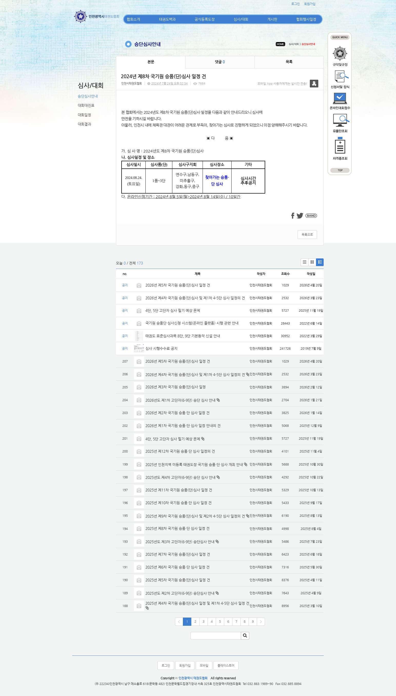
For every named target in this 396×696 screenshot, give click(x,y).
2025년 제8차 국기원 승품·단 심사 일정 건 (177, 528)
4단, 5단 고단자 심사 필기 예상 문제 (172, 310)
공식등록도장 (205, 19)
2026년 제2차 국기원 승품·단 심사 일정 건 (177, 413)
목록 (289, 62)
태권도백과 (167, 19)
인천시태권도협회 (131, 83)
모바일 (204, 665)
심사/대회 (241, 19)
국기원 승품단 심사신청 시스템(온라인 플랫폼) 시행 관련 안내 (192, 323)
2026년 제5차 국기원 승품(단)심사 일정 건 (177, 285)
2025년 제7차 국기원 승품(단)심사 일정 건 (177, 554)
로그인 (295, 4)
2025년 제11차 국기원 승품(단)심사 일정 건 (178, 490)
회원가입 (309, 4)
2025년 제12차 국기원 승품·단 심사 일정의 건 (180, 451)
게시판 (272, 19)
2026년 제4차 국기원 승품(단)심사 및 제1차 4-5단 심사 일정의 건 (195, 298)
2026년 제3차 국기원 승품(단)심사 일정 (176, 387)
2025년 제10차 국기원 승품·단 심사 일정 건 (178, 503)
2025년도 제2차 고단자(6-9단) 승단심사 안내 (179, 593)
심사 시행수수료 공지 (161, 348)
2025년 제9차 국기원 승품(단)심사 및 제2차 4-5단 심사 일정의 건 (195, 516)
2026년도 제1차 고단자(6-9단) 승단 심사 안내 (180, 400)
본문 (150, 62)
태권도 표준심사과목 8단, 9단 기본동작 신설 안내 (182, 336)
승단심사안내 (88, 96)
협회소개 (133, 19)
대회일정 (84, 115)
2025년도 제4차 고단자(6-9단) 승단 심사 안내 (180, 477)
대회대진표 (86, 105)
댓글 (220, 62)
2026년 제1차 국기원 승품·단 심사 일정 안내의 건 (183, 425)
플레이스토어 (225, 665)
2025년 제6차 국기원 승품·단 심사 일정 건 (177, 567)
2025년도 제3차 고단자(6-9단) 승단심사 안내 (179, 542)
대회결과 (84, 124)
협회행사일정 (306, 19)
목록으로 (307, 234)
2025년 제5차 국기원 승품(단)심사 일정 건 (177, 580)
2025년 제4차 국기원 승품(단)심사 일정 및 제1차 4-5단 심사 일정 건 (197, 603)
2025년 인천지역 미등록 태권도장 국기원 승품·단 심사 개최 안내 (194, 464)
